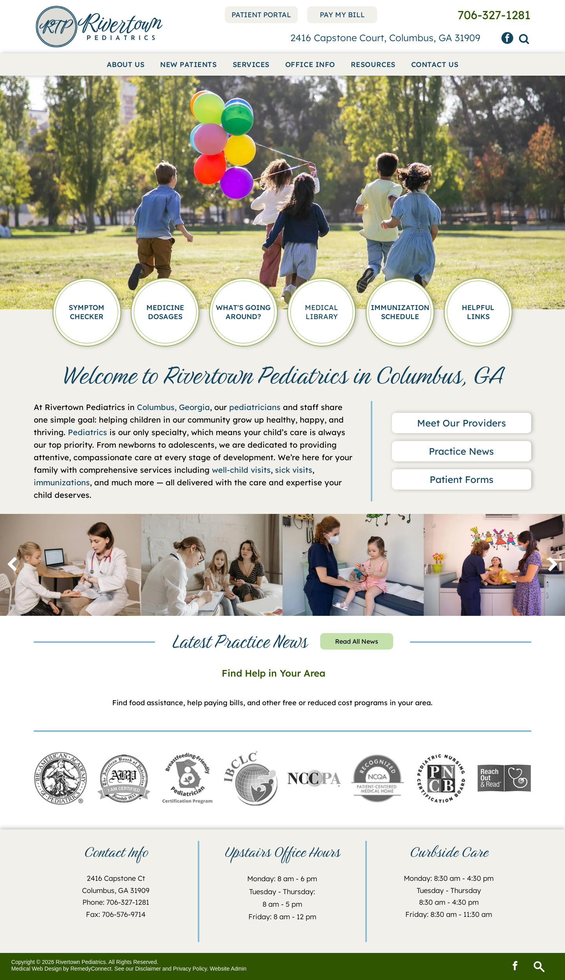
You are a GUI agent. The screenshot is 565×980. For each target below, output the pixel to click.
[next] (553, 564)
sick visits (293, 470)
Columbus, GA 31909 (115, 890)
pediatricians (255, 407)
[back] (12, 564)
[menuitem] (125, 64)
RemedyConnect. (92, 968)
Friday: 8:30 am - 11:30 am (448, 914)
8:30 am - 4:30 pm (449, 902)
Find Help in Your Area (273, 673)
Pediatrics (87, 432)
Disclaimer (148, 968)
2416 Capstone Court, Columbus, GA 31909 (385, 38)
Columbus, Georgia (173, 407)
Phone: (93, 902)
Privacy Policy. (190, 968)
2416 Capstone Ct (116, 878)
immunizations (62, 482)
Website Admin (228, 968)
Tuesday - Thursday (449, 890)
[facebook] (507, 39)
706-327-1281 (127, 902)
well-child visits (241, 470)
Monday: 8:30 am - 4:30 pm (449, 878)
